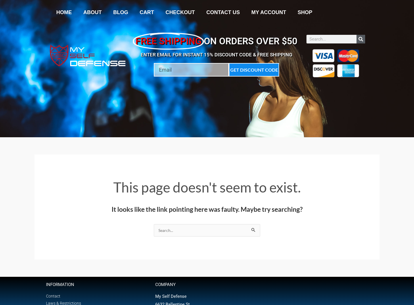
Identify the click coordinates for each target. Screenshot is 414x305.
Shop (305, 12)
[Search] (360, 39)
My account (268, 12)
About (92, 12)
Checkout (180, 12)
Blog (120, 12)
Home (64, 12)
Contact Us (223, 12)
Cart (147, 12)
